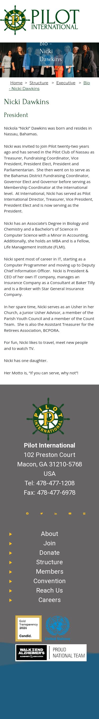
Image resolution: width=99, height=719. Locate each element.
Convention (50, 581)
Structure (39, 82)
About (49, 533)
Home (16, 82)
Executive (65, 82)
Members (49, 571)
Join (49, 543)
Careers (50, 600)
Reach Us (49, 590)
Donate (49, 552)
